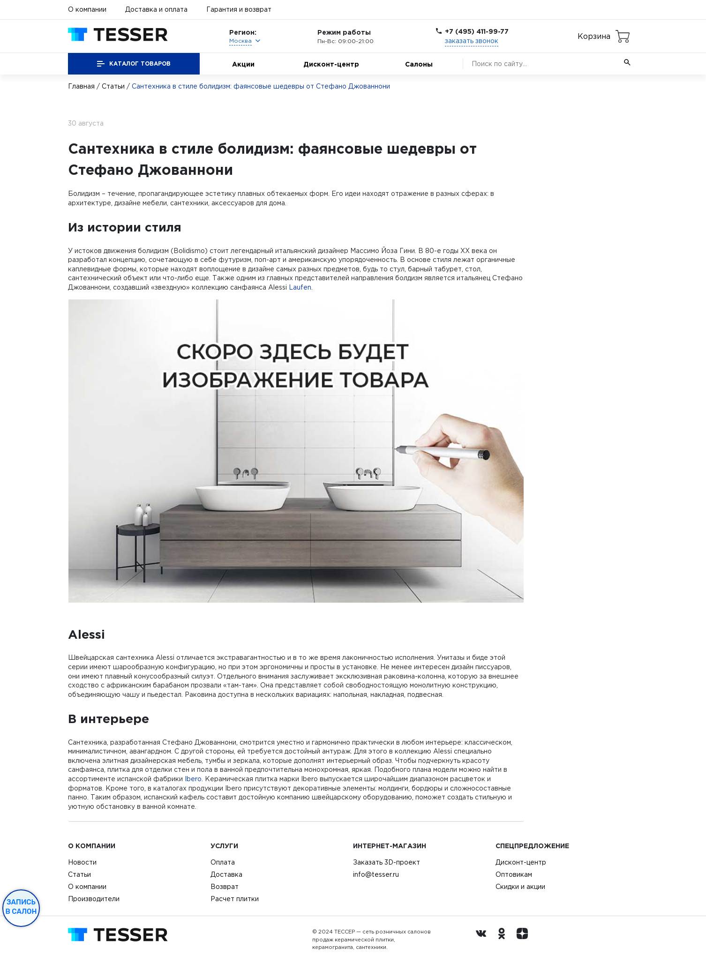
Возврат (224, 886)
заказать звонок (471, 41)
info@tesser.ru (376, 874)
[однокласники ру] (504, 939)
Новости (82, 862)
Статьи (113, 86)
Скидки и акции (520, 886)
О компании (87, 9)
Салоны (419, 63)
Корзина (594, 36)
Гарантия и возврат (238, 9)
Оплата (222, 862)
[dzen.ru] (525, 939)
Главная (81, 86)
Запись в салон (21, 907)
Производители (94, 899)
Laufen (300, 287)
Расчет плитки (234, 899)
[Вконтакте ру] (483, 939)
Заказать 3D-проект (386, 862)
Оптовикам (514, 874)
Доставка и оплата (156, 9)
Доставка (226, 874)
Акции (243, 63)
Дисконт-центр (331, 63)
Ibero (193, 779)
